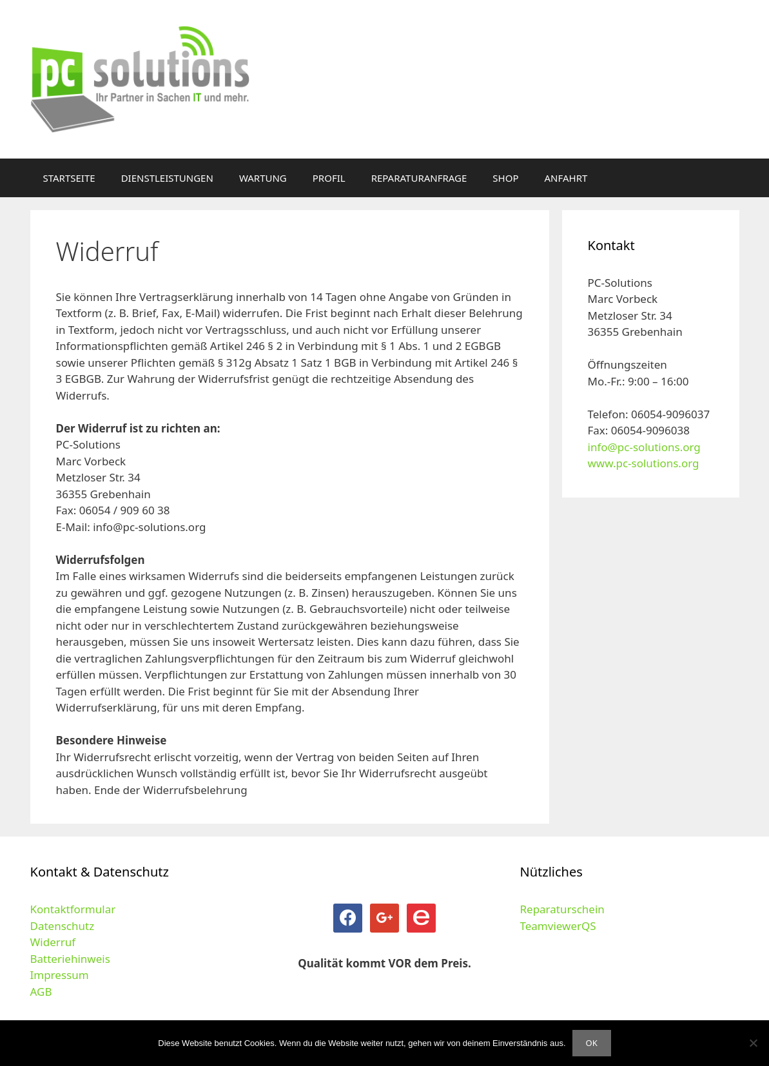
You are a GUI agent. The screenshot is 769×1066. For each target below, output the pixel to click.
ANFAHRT (566, 177)
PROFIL (329, 177)
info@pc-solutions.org (644, 447)
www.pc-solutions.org (643, 463)
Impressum (59, 974)
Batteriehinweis (70, 958)
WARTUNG (263, 177)
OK (592, 1043)
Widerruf (53, 942)
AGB (41, 991)
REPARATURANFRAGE (419, 177)
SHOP (505, 177)
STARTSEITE (69, 177)
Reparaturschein (562, 909)
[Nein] (752, 1042)
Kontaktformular (73, 909)
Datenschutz (62, 925)
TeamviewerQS (558, 925)
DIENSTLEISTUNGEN (167, 177)
